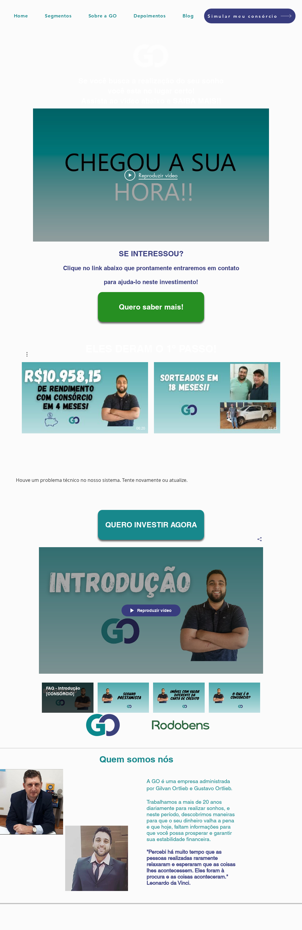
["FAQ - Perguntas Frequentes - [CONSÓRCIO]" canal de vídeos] (151, 699)
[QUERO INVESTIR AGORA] (151, 525)
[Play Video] (151, 175)
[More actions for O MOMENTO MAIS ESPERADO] (30, 354)
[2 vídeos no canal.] (151, 398)
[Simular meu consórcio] (250, 16)
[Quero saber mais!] (151, 307)
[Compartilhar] (257, 538)
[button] (58, 16)
